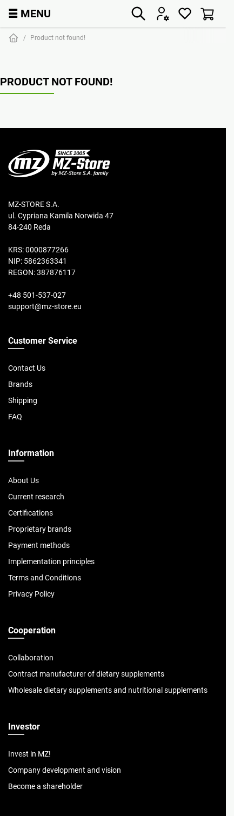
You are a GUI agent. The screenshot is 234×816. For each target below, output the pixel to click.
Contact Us (26, 368)
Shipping (22, 400)
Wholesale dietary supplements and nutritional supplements (108, 690)
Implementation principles (51, 561)
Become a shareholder (45, 786)
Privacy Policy (31, 594)
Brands (20, 384)
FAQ (15, 416)
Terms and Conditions (44, 577)
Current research (36, 496)
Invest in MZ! (29, 754)
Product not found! (57, 37)
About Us (23, 480)
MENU (29, 13)
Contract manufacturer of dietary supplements (86, 674)
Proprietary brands (39, 529)
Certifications (30, 513)
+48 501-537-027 (37, 295)
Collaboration (31, 657)
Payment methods (39, 545)
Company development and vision (64, 770)
